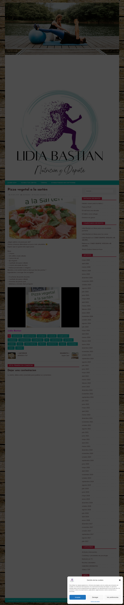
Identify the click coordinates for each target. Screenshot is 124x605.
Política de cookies (95, 601)
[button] (120, 580)
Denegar (95, 597)
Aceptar (77, 597)
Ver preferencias (112, 597)
